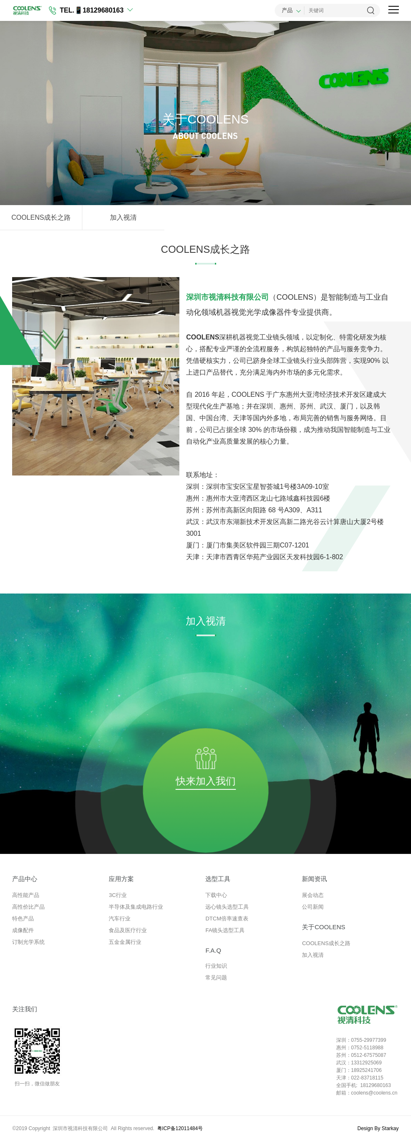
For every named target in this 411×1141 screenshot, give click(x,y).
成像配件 (23, 930)
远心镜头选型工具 (227, 907)
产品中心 (24, 878)
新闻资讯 (314, 878)
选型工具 (217, 878)
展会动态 (313, 895)
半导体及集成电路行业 (136, 907)
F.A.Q (213, 950)
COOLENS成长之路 (41, 217)
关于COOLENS (323, 926)
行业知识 (216, 966)
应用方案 (121, 878)
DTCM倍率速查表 (226, 918)
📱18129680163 (99, 10)
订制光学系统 (28, 942)
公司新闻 (313, 907)
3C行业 (118, 895)
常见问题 (216, 977)
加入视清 (123, 217)
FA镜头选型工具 (225, 930)
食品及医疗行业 (128, 930)
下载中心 (216, 895)
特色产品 (23, 918)
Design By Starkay (378, 1128)
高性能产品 (25, 895)
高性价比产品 (28, 907)
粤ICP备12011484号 (180, 1128)
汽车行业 (119, 918)
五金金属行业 (125, 942)
